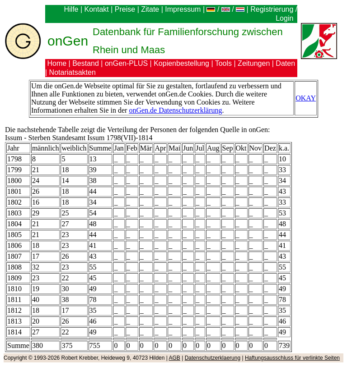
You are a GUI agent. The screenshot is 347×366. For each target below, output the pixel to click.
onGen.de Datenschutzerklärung (175, 110)
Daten (285, 63)
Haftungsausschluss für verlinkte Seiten (292, 358)
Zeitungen (254, 63)
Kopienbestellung (181, 63)
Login (285, 18)
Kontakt (96, 9)
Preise (125, 9)
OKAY (305, 98)
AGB (174, 358)
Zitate (150, 9)
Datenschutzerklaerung (212, 358)
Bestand (85, 63)
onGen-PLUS (126, 63)
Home (56, 63)
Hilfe (71, 9)
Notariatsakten (72, 72)
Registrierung (271, 9)
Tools (223, 63)
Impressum (183, 9)
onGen (67, 40)
